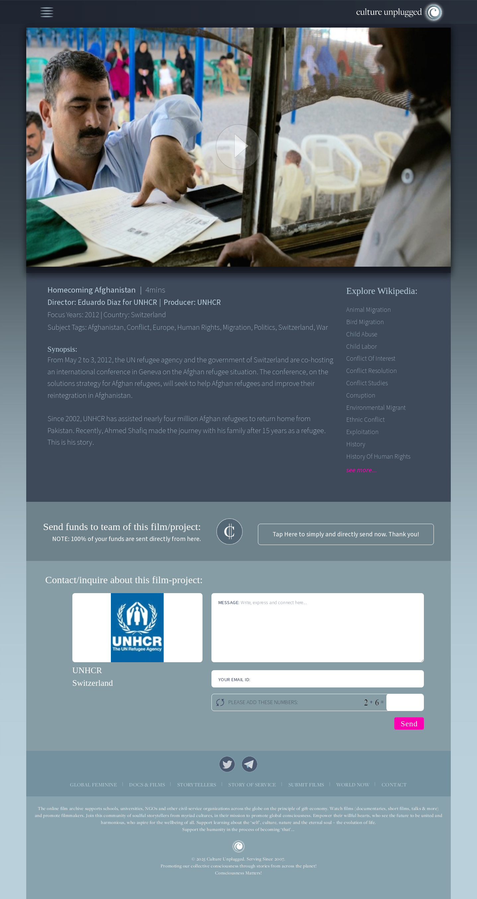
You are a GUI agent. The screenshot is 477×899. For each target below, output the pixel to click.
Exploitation (362, 432)
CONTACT (394, 784)
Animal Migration (368, 310)
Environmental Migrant (376, 407)
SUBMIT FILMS (306, 784)
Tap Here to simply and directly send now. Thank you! (346, 534)
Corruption (360, 395)
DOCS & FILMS (147, 784)
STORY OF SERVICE (252, 784)
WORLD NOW (352, 784)
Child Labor (361, 346)
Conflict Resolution (371, 371)
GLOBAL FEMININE (93, 784)
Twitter (227, 764)
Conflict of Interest (370, 358)
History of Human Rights (378, 456)
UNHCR (87, 670)
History (355, 444)
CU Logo (238, 846)
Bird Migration (365, 322)
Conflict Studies (367, 383)
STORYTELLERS (196, 784)
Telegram (250, 764)
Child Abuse (361, 334)
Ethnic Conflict (365, 419)
